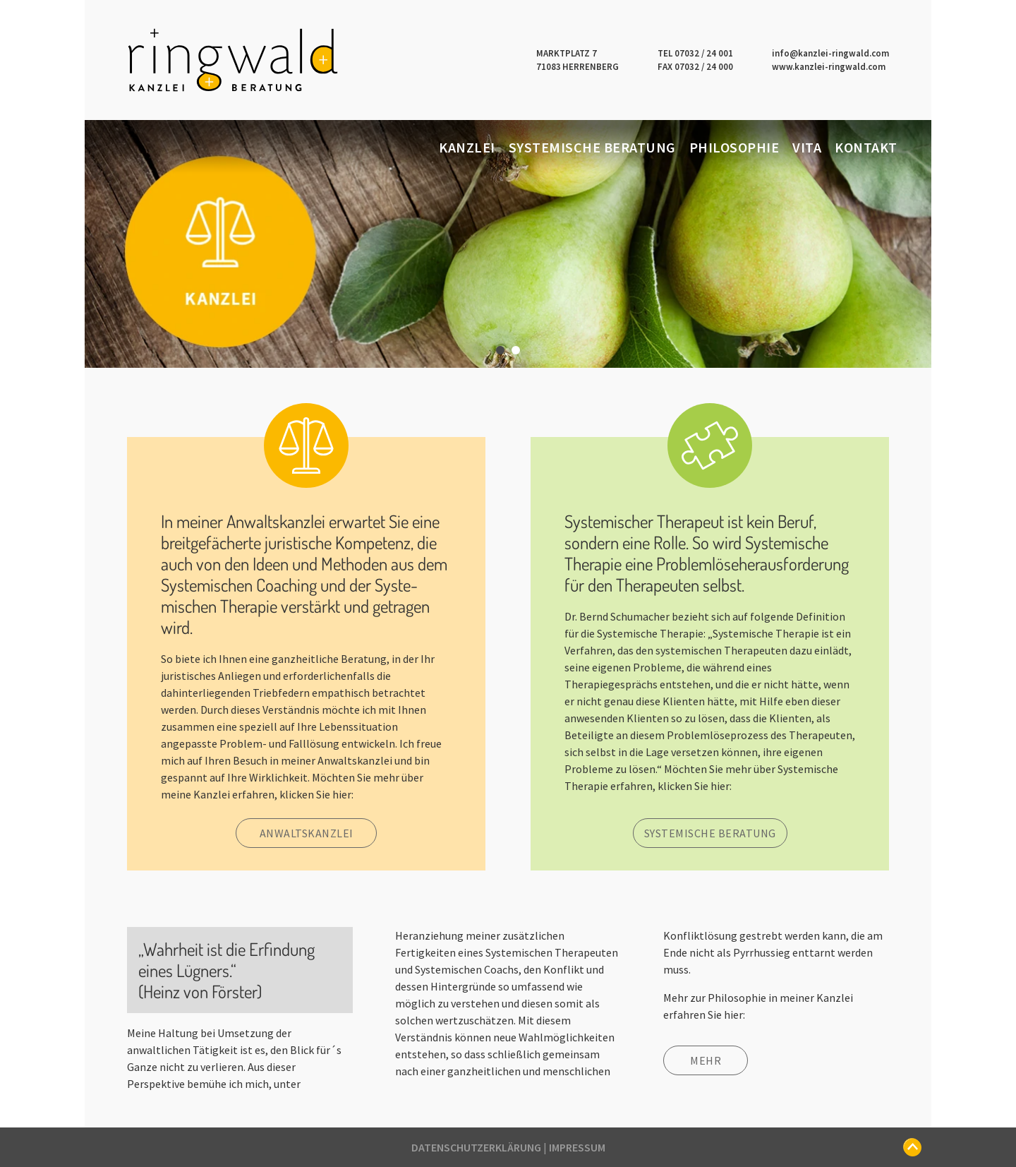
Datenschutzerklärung (476, 1147)
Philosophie (734, 147)
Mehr (705, 1060)
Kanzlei (467, 147)
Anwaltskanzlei (306, 833)
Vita (806, 147)
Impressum (577, 1147)
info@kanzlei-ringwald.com (830, 53)
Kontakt (866, 147)
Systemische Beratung (592, 147)
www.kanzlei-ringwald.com (828, 67)
